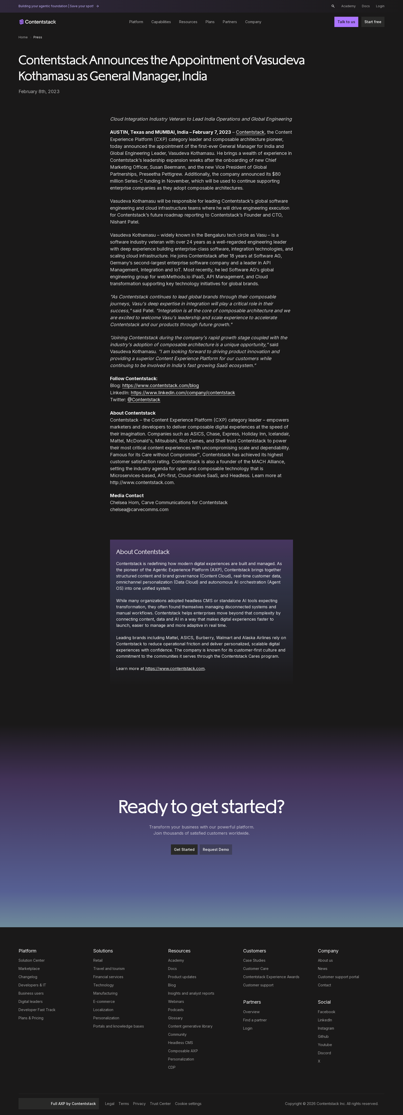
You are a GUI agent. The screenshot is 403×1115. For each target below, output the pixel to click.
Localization (103, 1009)
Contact (324, 984)
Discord (324, 1052)
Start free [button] (372, 22)
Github (323, 1035)
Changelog (28, 976)
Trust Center (160, 1103)
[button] (333, 6)
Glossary (175, 1017)
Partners (230, 22)
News (322, 968)
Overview (251, 1011)
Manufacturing (105, 993)
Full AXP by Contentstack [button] (59, 1103)
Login (380, 6)
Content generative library (190, 1025)
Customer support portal (338, 976)
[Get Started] (184, 849)
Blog (172, 984)
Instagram (326, 1027)
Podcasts (176, 1009)
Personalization (106, 1017)
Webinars (176, 1001)
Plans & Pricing (31, 1017)
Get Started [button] (184, 849)
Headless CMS (180, 1042)
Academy (348, 6)
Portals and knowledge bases (118, 1025)
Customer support (258, 984)
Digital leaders (31, 1001)
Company (253, 22)
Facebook (326, 1011)
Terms (123, 1103)
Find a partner (255, 1019)
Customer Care (256, 968)
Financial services (108, 976)
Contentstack (250, 132)
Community (177, 1034)
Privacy (139, 1103)
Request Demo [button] (216, 849)
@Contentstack (144, 399)
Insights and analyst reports (191, 993)
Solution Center (32, 960)
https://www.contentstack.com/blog (160, 385)
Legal (109, 1103)
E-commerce (104, 1001)
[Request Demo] (216, 849)
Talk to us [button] (346, 22)
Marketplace (29, 968)
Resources (188, 22)
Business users (31, 993)
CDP (172, 1067)
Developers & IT (32, 984)
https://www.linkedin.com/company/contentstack (183, 392)
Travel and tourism (109, 968)
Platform (136, 22)
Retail (98, 960)
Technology (103, 984)
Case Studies (254, 960)
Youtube (325, 1044)
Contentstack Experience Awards (271, 976)
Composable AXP (183, 1050)
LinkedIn (325, 1019)
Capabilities (161, 22)
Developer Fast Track (37, 1009)
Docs (366, 6)
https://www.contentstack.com (175, 668)
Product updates (182, 976)
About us (325, 960)
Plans (210, 22)
